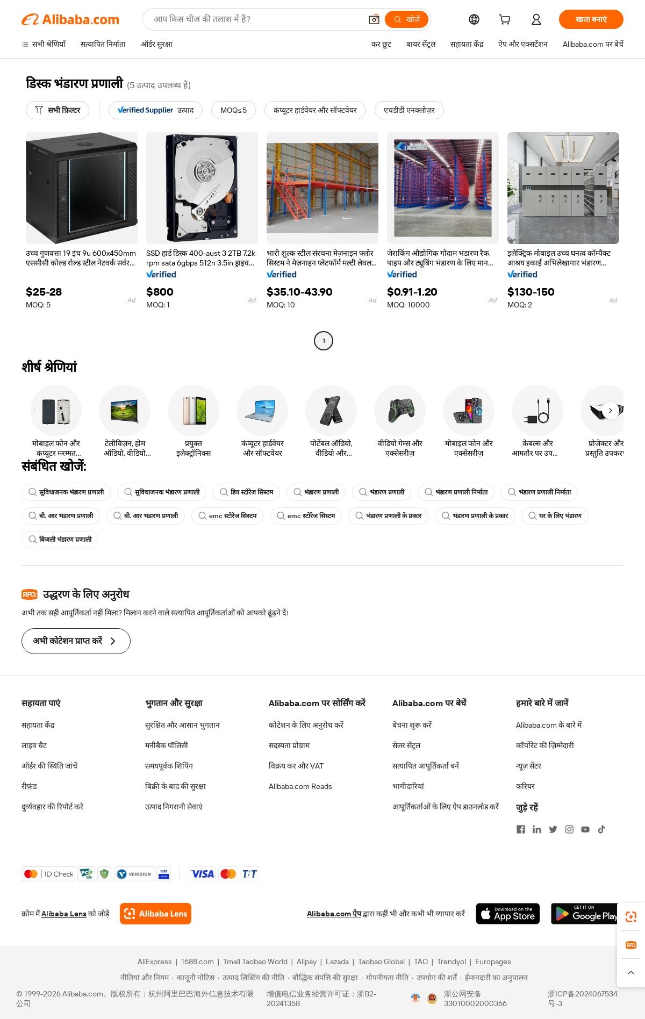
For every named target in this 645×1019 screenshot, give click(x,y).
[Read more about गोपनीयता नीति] (384, 977)
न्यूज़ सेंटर (528, 766)
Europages (493, 961)
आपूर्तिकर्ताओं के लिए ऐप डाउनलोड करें (445, 806)
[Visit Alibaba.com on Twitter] (553, 829)
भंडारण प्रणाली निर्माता (456, 492)
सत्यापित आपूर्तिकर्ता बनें (425, 766)
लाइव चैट (34, 745)
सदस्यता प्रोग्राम (289, 745)
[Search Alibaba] (256, 19)
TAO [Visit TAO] (421, 961)
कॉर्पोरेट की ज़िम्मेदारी (545, 745)
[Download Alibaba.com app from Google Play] (587, 913)
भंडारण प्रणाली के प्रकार (388, 516)
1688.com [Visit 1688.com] (197, 961)
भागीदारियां (408, 786)
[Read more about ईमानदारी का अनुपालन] (494, 977)
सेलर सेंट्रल (406, 745)
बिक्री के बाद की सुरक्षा (175, 786)
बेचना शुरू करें (412, 725)
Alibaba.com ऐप (334, 913)
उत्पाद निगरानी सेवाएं (174, 806)
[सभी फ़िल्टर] (57, 110)
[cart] (507, 21)
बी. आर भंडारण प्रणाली (60, 516)
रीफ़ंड (29, 786)
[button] (374, 19)
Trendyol (451, 961)
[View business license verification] (415, 998)
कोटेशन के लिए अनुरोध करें (306, 725)
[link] (631, 917)
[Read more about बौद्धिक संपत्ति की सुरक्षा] (323, 977)
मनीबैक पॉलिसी (166, 745)
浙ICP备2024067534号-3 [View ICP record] (583, 998)
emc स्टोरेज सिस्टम (227, 516)
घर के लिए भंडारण (555, 516)
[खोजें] (406, 19)
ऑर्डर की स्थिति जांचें (49, 766)
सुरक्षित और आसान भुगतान (182, 725)
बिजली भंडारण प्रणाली (59, 539)
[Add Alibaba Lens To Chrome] (155, 913)
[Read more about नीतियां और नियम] (143, 977)
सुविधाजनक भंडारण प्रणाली (66, 492)
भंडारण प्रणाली (316, 492)
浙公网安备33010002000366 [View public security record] (475, 998)
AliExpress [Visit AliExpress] (155, 961)
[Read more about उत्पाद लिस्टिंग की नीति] (251, 977)
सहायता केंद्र (38, 725)
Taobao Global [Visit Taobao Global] (381, 961)
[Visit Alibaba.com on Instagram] (569, 829)
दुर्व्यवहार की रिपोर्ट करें (52, 806)
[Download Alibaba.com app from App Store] (508, 913)
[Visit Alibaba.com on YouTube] (585, 829)
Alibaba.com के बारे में (549, 725)
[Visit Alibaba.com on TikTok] (601, 829)
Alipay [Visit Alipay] (307, 961)
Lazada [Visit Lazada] (337, 961)
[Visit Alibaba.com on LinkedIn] (537, 829)
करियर (525, 786)
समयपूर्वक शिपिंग (169, 766)
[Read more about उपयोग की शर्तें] (434, 977)
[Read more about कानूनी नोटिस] (193, 977)
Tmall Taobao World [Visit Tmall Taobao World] (255, 961)
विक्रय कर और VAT (296, 766)
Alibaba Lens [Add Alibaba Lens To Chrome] (64, 913)
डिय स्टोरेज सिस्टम (246, 492)
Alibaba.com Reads (300, 786)
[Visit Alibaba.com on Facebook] (521, 829)
